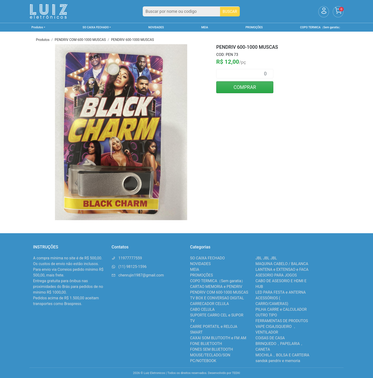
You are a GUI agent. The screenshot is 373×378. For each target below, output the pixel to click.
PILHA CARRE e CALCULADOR (281, 309)
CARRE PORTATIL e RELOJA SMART (213, 329)
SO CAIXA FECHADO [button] (96, 27)
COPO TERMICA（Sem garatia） (321, 27)
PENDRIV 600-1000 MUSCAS (132, 40)
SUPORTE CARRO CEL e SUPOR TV (216, 318)
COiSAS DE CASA (270, 338)
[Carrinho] (338, 11)
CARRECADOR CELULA (209, 303)
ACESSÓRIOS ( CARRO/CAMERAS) (271, 301)
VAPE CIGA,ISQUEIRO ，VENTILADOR (275, 329)
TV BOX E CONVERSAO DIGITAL (217, 298)
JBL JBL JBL (266, 258)
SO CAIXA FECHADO (207, 258)
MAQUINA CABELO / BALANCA (281, 264)
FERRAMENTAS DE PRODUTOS (281, 321)
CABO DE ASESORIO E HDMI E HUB (280, 284)
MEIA (204, 27)
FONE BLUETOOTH (206, 343)
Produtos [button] (37, 27)
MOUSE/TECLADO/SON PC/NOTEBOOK (210, 358)
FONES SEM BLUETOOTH (211, 349)
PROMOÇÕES (254, 27)
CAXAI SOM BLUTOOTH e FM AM (218, 338)
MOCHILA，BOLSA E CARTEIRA (282, 355)
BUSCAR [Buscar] (230, 11)
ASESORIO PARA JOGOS (276, 275)
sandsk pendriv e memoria (277, 361)
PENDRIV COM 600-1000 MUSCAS (80, 40)
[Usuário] (323, 11)
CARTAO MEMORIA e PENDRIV (216, 286)
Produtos (42, 40)
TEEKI (236, 373)
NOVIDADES (156, 27)
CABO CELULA (202, 309)
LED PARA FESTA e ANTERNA (280, 292)
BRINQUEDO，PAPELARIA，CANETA (279, 346)
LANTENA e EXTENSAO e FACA (282, 269)
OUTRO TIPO (266, 315)
